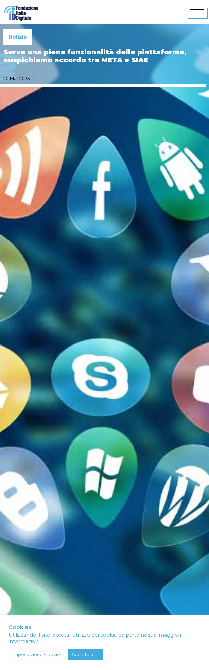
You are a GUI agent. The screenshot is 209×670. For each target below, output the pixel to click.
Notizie (17, 37)
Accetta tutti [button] (85, 654)
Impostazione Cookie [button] (36, 654)
